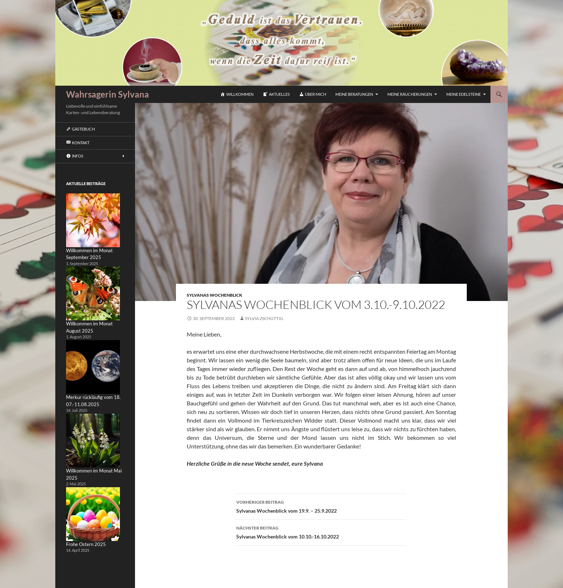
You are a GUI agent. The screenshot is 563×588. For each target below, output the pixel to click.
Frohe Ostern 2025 (86, 544)
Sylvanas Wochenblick (214, 295)
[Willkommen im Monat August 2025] (93, 293)
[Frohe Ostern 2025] (93, 514)
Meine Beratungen (354, 94)
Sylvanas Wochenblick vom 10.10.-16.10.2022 (321, 532)
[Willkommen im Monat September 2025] (93, 220)
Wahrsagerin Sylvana (107, 94)
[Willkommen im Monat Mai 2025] (93, 440)
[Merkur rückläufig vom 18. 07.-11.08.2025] (93, 367)
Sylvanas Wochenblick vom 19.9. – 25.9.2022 (321, 506)
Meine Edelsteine (463, 94)
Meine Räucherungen (409, 94)
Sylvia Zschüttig (264, 318)
